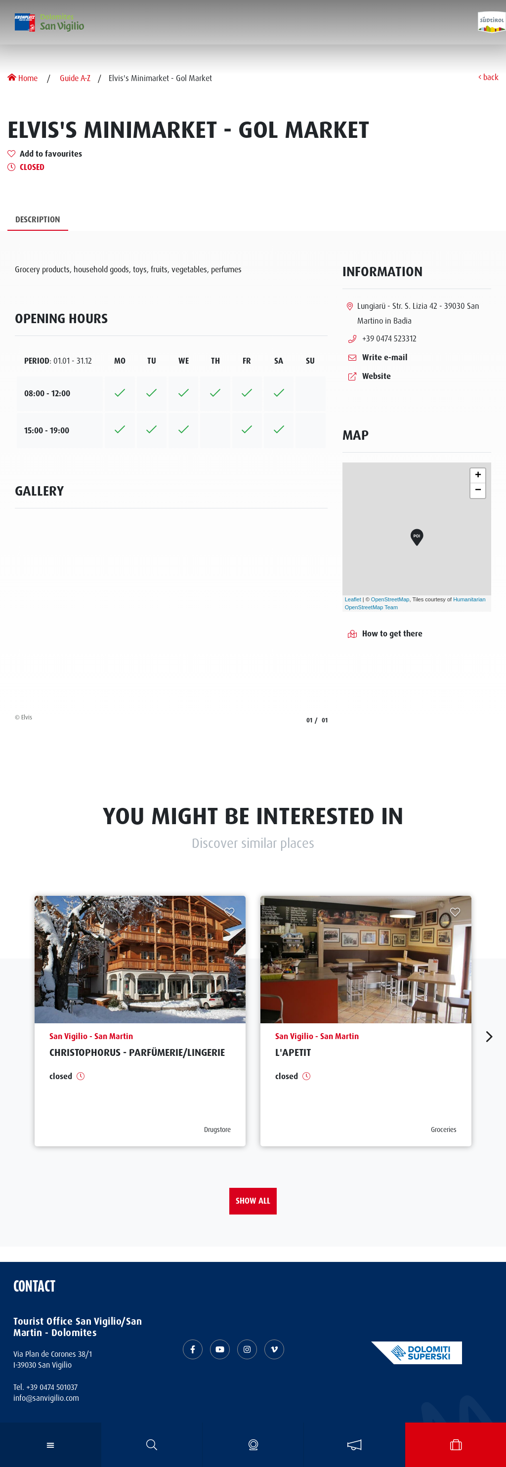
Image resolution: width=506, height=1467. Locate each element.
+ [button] (478, 475)
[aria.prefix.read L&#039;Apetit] (365, 1021)
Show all (253, 1201)
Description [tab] (37, 219)
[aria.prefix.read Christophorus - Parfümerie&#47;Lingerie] (140, 1021)
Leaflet (353, 599)
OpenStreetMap (390, 599)
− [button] (478, 490)
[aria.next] (489, 1037)
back (488, 78)
